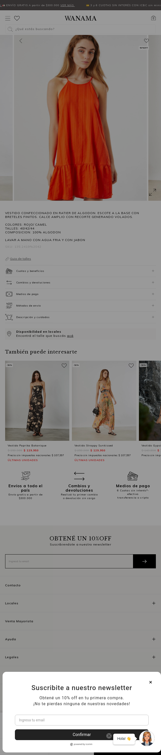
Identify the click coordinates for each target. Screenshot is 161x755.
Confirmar (82, 734)
